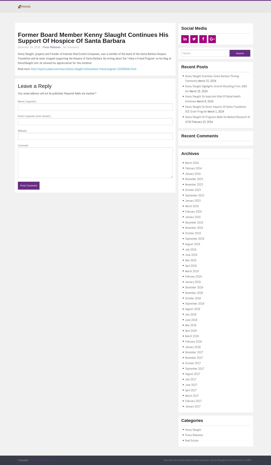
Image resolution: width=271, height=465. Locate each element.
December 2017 (194, 352)
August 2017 (192, 374)
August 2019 (192, 244)
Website (22, 130)
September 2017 (194, 369)
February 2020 (193, 212)
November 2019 (194, 228)
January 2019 (193, 282)
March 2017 (192, 396)
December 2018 (194, 287)
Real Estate (192, 440)
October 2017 (193, 363)
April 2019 (191, 266)
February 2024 (193, 168)
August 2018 (192, 309)
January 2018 (193, 347)
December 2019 (194, 222)
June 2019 (191, 255)
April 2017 (191, 390)
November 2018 (194, 293)
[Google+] (212, 39)
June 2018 (191, 320)
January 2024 (193, 174)
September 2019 (194, 239)
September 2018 (194, 303)
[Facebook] (203, 39)
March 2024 (192, 163)
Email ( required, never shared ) (34, 116)
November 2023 (194, 184)
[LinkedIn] (185, 39)
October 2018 (193, 298)
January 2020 (193, 217)
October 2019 (193, 233)
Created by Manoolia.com (42, 460)
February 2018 (193, 341)
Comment (23, 145)
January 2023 (193, 201)
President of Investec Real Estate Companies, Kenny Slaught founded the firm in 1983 (207, 460)
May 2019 (190, 260)
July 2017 (190, 379)
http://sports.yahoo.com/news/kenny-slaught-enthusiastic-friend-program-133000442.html (83, 69)
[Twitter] (194, 39)
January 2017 (193, 406)
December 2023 (194, 179)
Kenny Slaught (193, 430)
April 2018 (191, 331)
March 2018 (192, 336)
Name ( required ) (27, 101)
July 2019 (190, 249)
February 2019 (193, 276)
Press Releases (52, 47)
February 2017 (193, 401)
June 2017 (191, 385)
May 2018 (190, 325)
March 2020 (192, 206)
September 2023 (194, 195)
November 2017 (194, 358)
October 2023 (193, 190)
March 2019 (192, 271)
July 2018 (190, 314)
